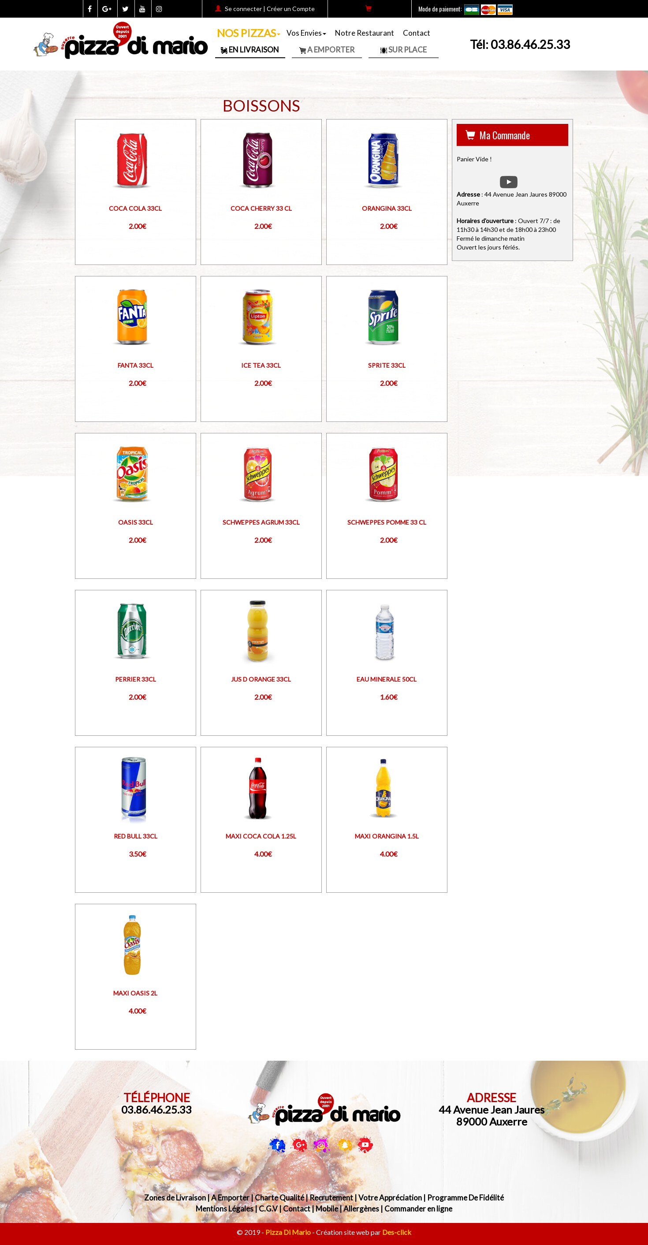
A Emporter (326, 49)
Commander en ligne (418, 1208)
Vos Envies (306, 32)
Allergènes (361, 1208)
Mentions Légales (224, 1208)
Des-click (396, 1232)
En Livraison (250, 49)
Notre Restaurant (364, 32)
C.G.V (268, 1208)
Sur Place (403, 49)
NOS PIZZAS (248, 32)
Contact (416, 32)
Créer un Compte (291, 8)
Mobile (327, 1208)
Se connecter (243, 8)
